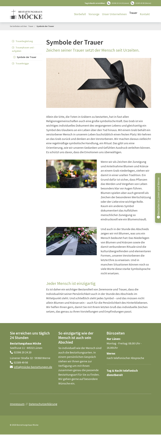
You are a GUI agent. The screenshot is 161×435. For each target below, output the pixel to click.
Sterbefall (80, 14)
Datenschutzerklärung (43, 404)
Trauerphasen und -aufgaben (23, 49)
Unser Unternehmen (114, 14)
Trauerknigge (22, 63)
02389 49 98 (140, 3)
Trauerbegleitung (24, 41)
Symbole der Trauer (45, 26)
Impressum (17, 404)
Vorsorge (94, 14)
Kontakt (145, 14)
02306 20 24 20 (117, 3)
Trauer (133, 13)
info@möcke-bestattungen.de (33, 367)
